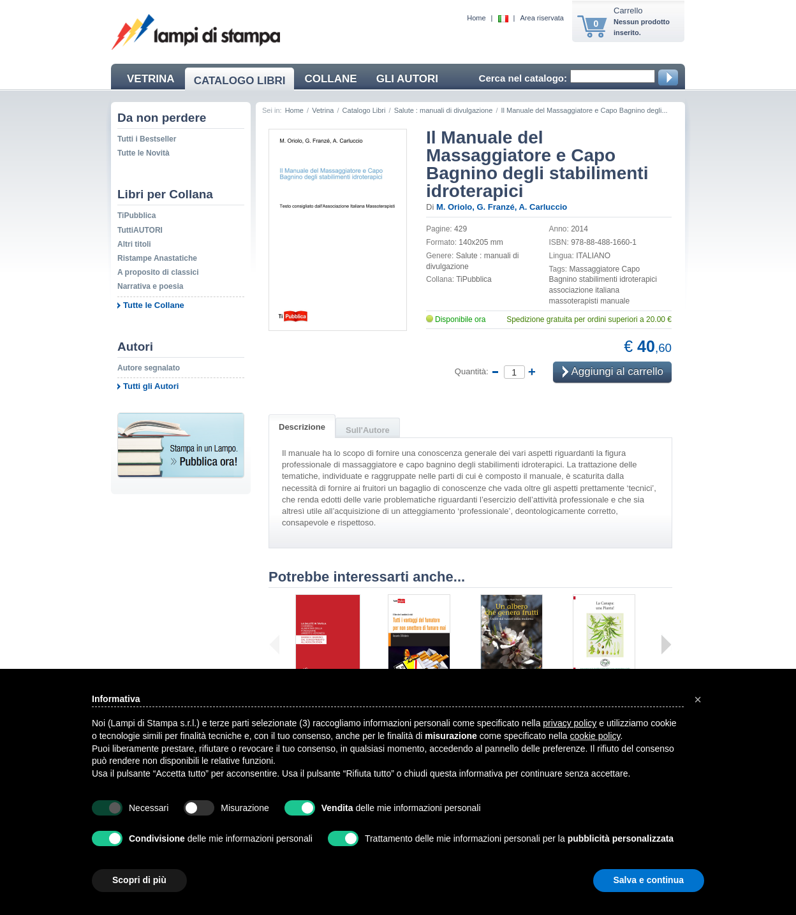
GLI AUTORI (407, 79)
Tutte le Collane (153, 305)
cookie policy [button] (595, 736)
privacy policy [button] (569, 723)
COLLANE (330, 79)
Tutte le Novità (143, 153)
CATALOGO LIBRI (240, 81)
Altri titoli (134, 244)
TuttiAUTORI (140, 230)
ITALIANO (593, 255)
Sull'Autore (368, 430)
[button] (698, 699)
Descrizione (302, 427)
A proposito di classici (158, 272)
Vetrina (323, 110)
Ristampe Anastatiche (157, 258)
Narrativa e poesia (150, 286)
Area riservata (542, 18)
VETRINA (151, 79)
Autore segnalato (148, 367)
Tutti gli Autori (151, 386)
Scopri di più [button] (139, 880)
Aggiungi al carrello (613, 372)
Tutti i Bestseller (146, 139)
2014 (579, 228)
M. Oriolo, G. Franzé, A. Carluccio (501, 207)
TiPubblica (136, 215)
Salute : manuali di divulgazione (443, 110)
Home (476, 18)
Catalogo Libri (364, 110)
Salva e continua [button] (649, 880)
